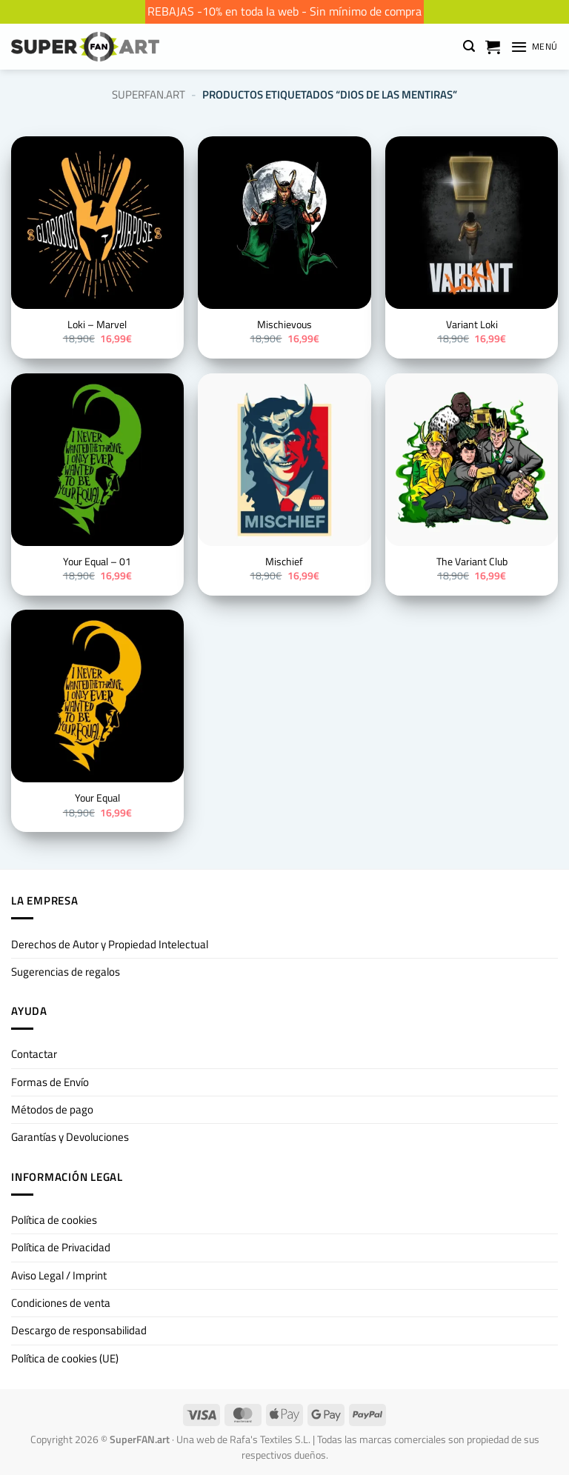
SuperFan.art (148, 94)
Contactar (34, 1053)
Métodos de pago (52, 1109)
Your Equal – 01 (97, 562)
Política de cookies (54, 1219)
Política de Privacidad (60, 1247)
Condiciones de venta (60, 1302)
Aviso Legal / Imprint (59, 1275)
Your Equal (97, 798)
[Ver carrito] (492, 46)
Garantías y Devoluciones (70, 1136)
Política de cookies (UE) (65, 1358)
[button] (469, 46)
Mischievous (284, 325)
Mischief (284, 562)
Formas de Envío (50, 1082)
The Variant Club (472, 562)
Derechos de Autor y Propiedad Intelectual (109, 944)
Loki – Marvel (97, 325)
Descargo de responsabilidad (79, 1330)
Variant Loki (472, 325)
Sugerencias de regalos (65, 971)
